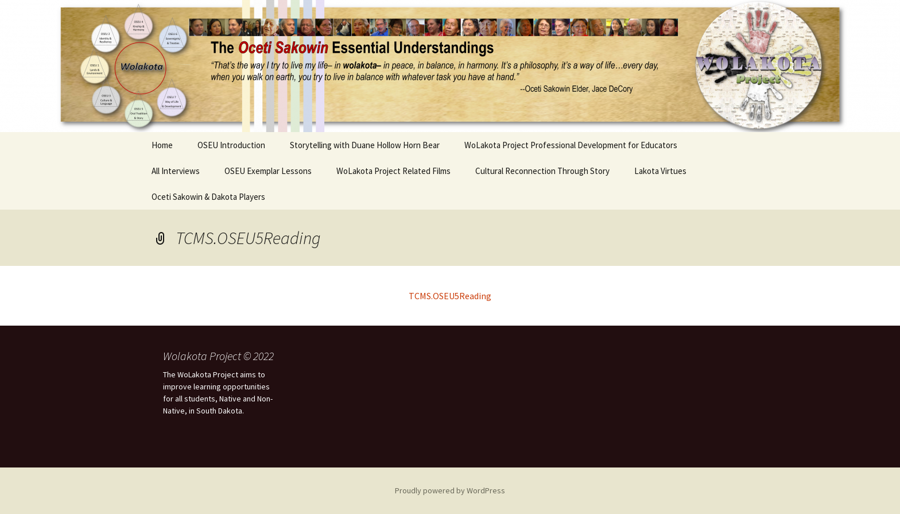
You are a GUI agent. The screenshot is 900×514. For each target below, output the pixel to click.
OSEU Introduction (231, 145)
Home (162, 145)
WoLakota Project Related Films (393, 170)
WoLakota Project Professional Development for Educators (570, 145)
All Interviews (176, 170)
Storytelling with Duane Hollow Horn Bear (365, 145)
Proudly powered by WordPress (450, 490)
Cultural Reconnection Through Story (542, 170)
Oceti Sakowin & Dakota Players (208, 196)
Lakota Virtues (660, 170)
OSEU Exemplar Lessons (268, 170)
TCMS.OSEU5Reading (450, 296)
